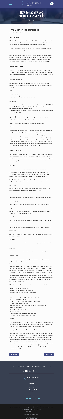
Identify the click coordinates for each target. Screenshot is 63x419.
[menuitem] (26, 414)
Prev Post (14, 354)
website (37, 211)
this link (13, 188)
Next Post (49, 354)
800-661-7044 (31, 371)
